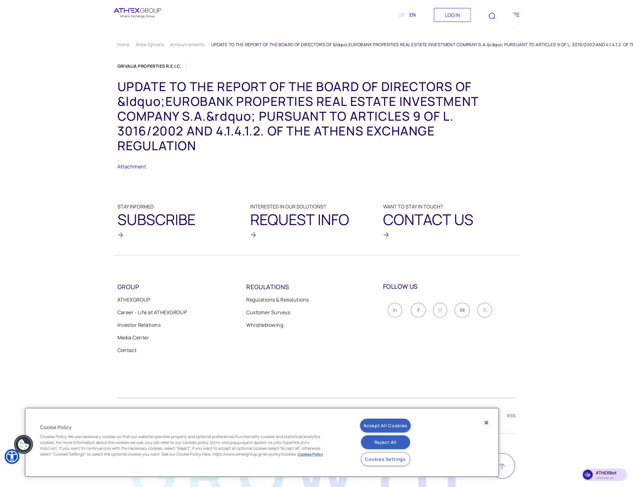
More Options (150, 44)
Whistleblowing (264, 326)
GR (401, 14)
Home (123, 44)
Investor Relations (139, 326)
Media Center (133, 338)
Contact (127, 351)
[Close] (486, 422)
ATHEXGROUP (134, 300)
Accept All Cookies (385, 426)
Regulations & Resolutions (277, 300)
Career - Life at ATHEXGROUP (152, 313)
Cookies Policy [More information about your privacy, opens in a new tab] (310, 454)
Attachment (131, 166)
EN (412, 14)
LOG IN (452, 15)
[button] (24, 444)
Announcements (187, 44)
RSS (511, 417)
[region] (262, 442)
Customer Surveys (268, 313)
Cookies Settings (385, 459)
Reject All (385, 442)
